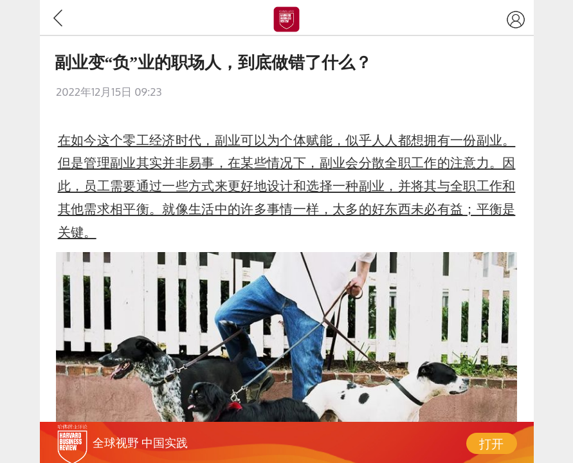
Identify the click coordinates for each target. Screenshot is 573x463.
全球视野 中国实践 (140, 442)
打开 (491, 443)
